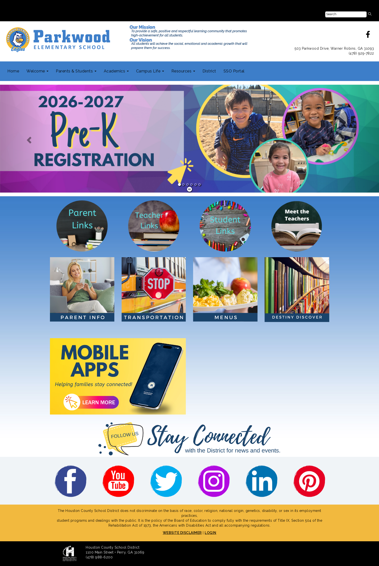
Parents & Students (76, 71)
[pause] (189, 189)
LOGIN (210, 533)
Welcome (37, 71)
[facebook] (368, 36)
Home (13, 71)
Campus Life (150, 71)
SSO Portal (234, 71)
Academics (116, 71)
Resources (183, 71)
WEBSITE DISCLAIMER (182, 533)
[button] (28, 139)
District (209, 71)
